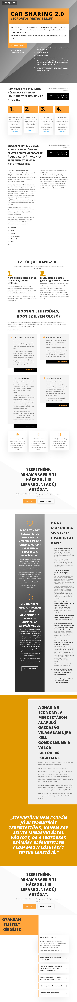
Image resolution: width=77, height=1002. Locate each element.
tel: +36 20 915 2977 (17, 45)
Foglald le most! (46, 501)
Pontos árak (29, 501)
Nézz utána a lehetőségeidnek (17, 51)
